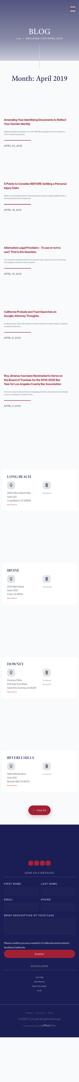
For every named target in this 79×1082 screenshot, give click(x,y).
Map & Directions (15, 544)
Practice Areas (39, 1030)
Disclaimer (24, 1057)
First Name (13, 929)
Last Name (49, 929)
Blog (39, 1035)
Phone (46, 944)
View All (41, 851)
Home (18, 38)
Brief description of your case (29, 960)
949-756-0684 (50, 626)
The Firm (39, 1021)
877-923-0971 (50, 720)
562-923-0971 (50, 533)
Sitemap (56, 1057)
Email (9, 944)
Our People (39, 1026)
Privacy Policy (41, 1057)
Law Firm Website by (31, 1070)
